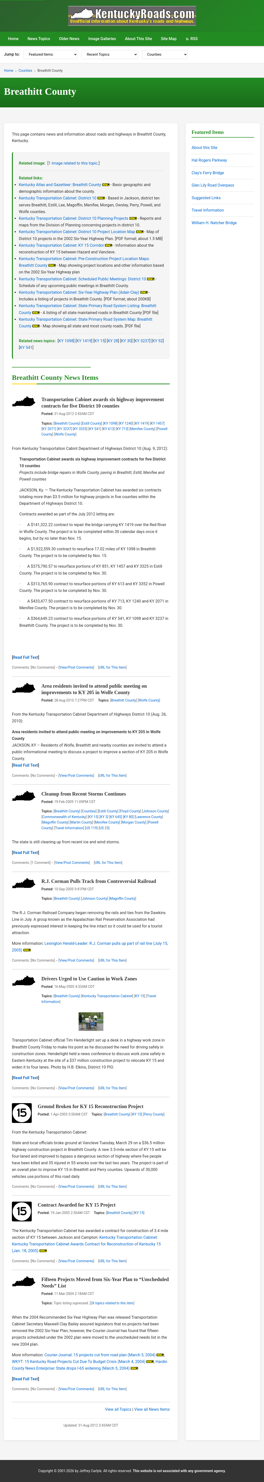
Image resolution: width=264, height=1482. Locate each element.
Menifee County (142, 429)
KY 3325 (80, 429)
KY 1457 (157, 423)
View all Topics (118, 1409)
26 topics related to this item (112, 1303)
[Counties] (165, 54)
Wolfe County (65, 434)
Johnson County (155, 811)
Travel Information (69, 828)
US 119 (91, 828)
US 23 (104, 828)
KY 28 (113, 341)
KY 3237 (142, 341)
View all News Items (152, 1409)
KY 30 (126, 341)
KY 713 (122, 429)
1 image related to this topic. (73, 163)
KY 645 (115, 817)
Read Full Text (25, 657)
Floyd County (130, 811)
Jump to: (12, 54)
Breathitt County (66, 423)
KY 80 (128, 817)
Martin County (81, 822)
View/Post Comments (76, 667)
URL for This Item (112, 667)
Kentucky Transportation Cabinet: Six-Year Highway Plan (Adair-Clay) (79, 292)
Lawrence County (148, 817)
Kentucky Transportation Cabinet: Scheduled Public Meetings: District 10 (82, 279)
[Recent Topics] (110, 54)
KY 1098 (66, 341)
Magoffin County (55, 822)
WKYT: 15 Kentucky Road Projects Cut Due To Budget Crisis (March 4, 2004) (78, 1361)
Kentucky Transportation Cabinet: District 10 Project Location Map (77, 231)
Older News (69, 38)
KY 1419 (84, 341)
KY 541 (26, 347)
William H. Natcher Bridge (214, 222)
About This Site (138, 38)
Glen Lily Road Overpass (213, 185)
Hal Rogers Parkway (209, 160)
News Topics (39, 38)
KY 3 (103, 817)
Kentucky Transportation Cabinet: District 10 (57, 198)
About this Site (204, 147)
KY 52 (157, 341)
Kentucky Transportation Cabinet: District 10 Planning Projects (73, 218)
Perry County (154, 1114)
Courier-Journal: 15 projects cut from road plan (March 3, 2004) (99, 1355)
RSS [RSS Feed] (191, 38)
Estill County (91, 423)
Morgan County (133, 822)
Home (13, 38)
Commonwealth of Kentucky (64, 817)
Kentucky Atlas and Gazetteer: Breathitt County (60, 184)
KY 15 (99, 341)
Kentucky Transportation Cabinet (107, 996)
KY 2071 (48, 429)
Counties (25, 71)
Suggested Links (206, 197)
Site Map (168, 38)
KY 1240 (125, 423)
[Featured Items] (51, 54)
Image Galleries (102, 38)
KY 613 (108, 429)
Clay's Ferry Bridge (208, 172)
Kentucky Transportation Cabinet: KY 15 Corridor (61, 245)
